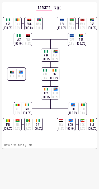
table (57, 7)
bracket (44, 7)
